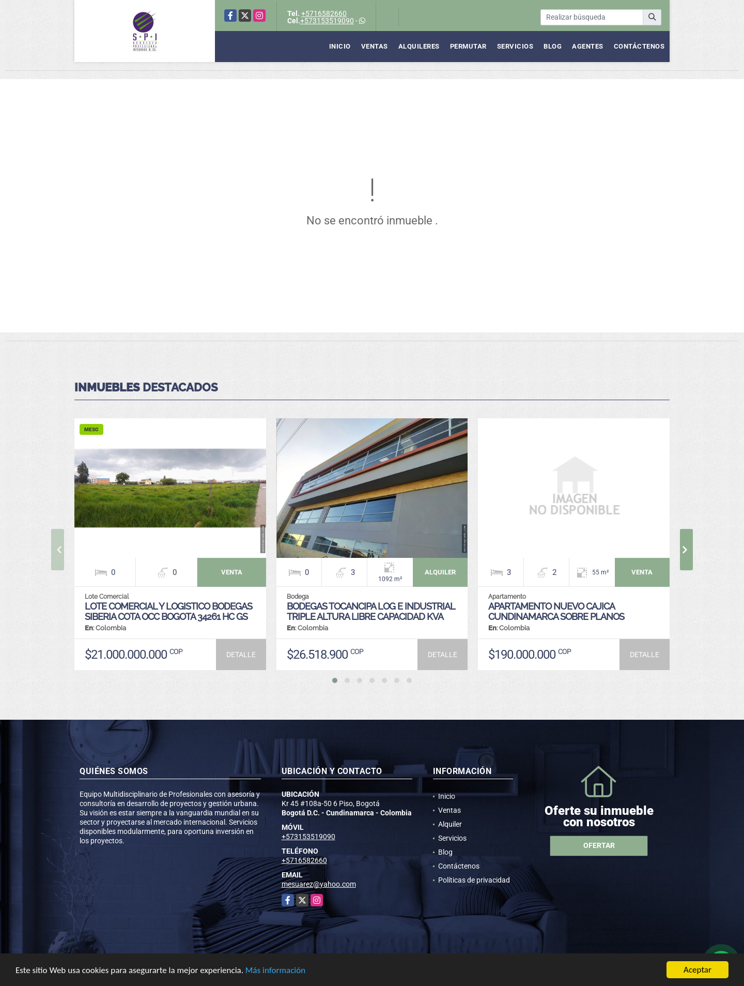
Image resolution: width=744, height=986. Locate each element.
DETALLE (241, 654)
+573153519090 (327, 21)
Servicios (515, 46)
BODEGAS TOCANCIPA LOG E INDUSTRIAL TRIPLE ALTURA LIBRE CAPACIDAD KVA (371, 611)
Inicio (340, 46)
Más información (275, 970)
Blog (553, 46)
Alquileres (419, 46)
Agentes (587, 46)
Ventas (374, 46)
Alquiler (450, 824)
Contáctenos (639, 46)
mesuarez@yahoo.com (319, 884)
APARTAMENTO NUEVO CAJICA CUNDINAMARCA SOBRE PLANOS (556, 611)
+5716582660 (324, 13)
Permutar (468, 46)
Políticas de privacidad (474, 880)
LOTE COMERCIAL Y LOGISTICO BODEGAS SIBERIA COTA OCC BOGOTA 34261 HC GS (168, 611)
